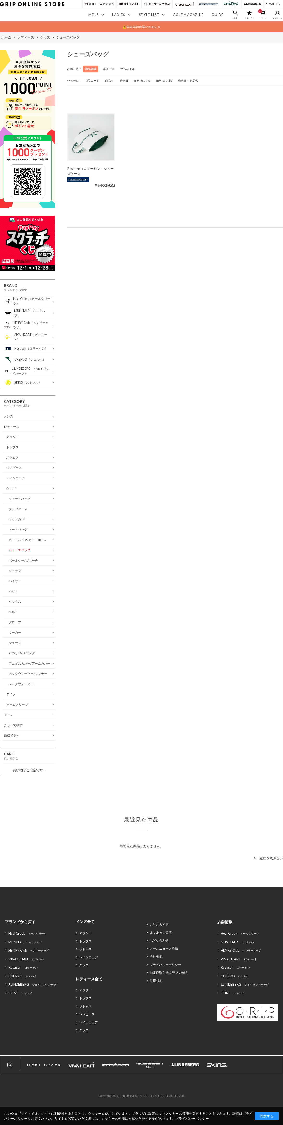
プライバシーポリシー (165, 964)
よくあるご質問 (161, 932)
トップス (85, 941)
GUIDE (218, 14)
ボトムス (85, 949)
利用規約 (156, 981)
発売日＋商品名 (188, 80)
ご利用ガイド (159, 924)
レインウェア (88, 957)
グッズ (83, 965)
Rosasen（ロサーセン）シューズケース (90, 171)
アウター (85, 933)
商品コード (92, 80)
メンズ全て (85, 921)
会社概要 (156, 956)
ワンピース (87, 1014)
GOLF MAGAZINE (188, 14)
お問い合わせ (159, 940)
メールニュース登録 (164, 948)
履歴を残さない (271, 858)
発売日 (123, 80)
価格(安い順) (142, 80)
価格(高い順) (164, 80)
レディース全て (89, 979)
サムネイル (127, 69)
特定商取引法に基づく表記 (168, 972)
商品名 (109, 80)
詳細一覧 (108, 69)
